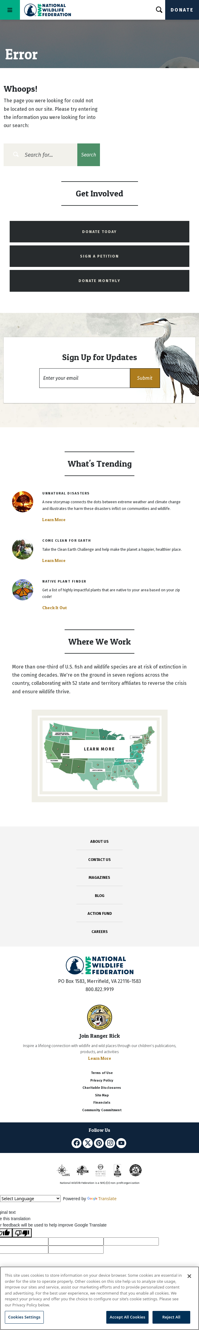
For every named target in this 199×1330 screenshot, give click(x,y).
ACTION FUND (100, 913)
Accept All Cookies (127, 1317)
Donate (182, 10)
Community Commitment (101, 1110)
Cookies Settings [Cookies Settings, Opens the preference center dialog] (24, 1317)
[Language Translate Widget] (30, 1198)
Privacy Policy (101, 1080)
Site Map (102, 1095)
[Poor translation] (22, 1232)
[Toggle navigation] (10, 10)
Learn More (54, 519)
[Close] (189, 1276)
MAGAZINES (99, 877)
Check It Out (54, 607)
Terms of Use (102, 1073)
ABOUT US (99, 841)
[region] (99, 1298)
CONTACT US (99, 859)
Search (88, 155)
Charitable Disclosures (101, 1088)
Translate (102, 1198)
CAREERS (99, 931)
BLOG (99, 895)
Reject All (171, 1317)
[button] (145, 378)
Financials (102, 1103)
